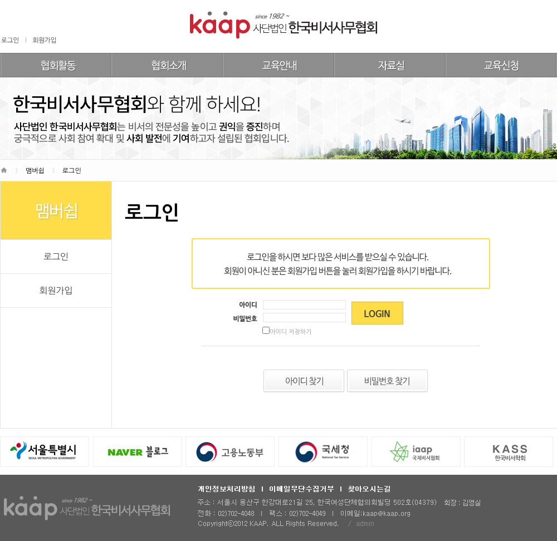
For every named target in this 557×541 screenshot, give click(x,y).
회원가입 (55, 290)
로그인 (56, 256)
